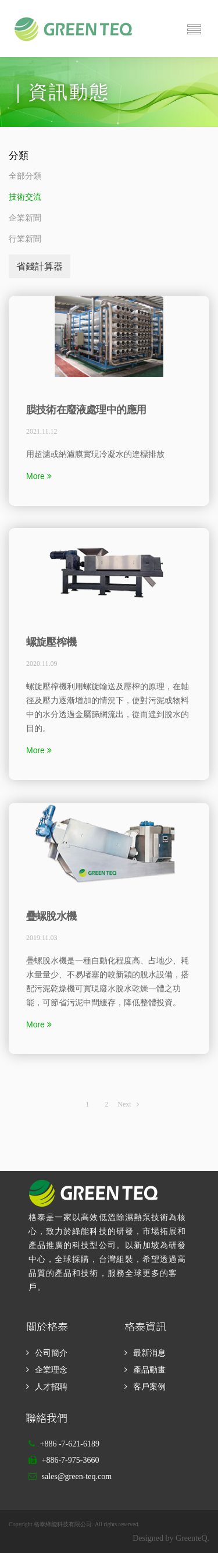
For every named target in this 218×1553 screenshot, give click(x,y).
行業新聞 (25, 239)
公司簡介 (51, 1353)
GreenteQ (191, 1538)
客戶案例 (149, 1386)
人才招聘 (51, 1386)
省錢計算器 (39, 266)
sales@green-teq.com (77, 1476)
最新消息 (149, 1353)
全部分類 (25, 176)
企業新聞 (25, 218)
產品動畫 (149, 1370)
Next (127, 1104)
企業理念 (51, 1370)
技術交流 (25, 197)
